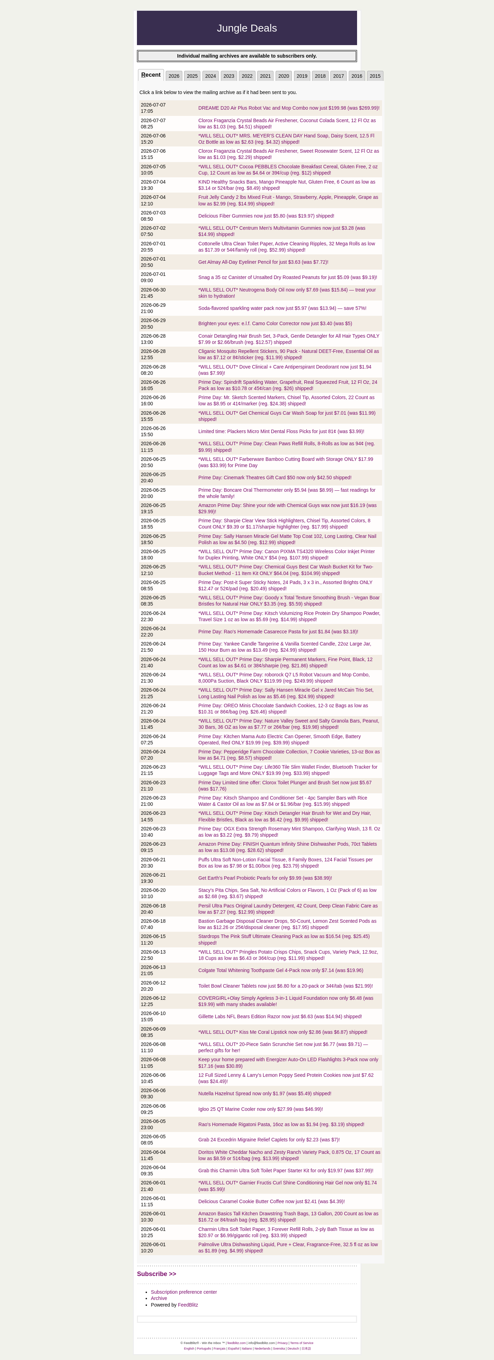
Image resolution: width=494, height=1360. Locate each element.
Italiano (247, 1348)
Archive (159, 1298)
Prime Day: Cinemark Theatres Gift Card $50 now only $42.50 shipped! (275, 477)
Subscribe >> (156, 1273)
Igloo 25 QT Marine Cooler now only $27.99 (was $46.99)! (260, 1109)
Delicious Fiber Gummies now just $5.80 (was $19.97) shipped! (266, 216)
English (189, 1348)
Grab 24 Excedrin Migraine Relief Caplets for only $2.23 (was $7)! (269, 1139)
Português (204, 1348)
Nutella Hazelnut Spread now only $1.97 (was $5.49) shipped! (264, 1093)
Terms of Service (301, 1343)
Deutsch (293, 1348)
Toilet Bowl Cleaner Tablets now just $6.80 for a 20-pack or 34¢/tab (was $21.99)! (285, 986)
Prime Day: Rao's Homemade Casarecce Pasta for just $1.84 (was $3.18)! (278, 631)
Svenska (279, 1348)
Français (220, 1348)
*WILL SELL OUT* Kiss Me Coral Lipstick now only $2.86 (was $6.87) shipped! (282, 1032)
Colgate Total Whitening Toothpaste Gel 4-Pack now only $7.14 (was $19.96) (280, 970)
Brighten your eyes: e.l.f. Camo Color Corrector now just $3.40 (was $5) (275, 323)
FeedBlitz (188, 1305)
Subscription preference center (184, 1292)
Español (234, 1348)
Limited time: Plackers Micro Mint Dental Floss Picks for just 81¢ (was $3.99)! (281, 431)
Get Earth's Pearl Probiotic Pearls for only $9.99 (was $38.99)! (265, 878)
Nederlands (262, 1348)
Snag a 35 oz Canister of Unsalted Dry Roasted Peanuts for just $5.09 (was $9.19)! (287, 277)
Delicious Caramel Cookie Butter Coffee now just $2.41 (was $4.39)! (271, 1201)
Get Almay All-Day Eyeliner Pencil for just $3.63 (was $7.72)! (263, 262)
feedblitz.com (236, 1343)
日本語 (306, 1348)
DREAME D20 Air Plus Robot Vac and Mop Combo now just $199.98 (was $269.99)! (289, 108)
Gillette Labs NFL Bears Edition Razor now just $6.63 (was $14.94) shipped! (280, 1016)
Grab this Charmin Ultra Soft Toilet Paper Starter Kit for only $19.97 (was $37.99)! (285, 1170)
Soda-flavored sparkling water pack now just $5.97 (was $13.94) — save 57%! (282, 308)
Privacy (282, 1343)
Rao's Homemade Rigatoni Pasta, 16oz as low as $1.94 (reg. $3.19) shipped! (281, 1124)
